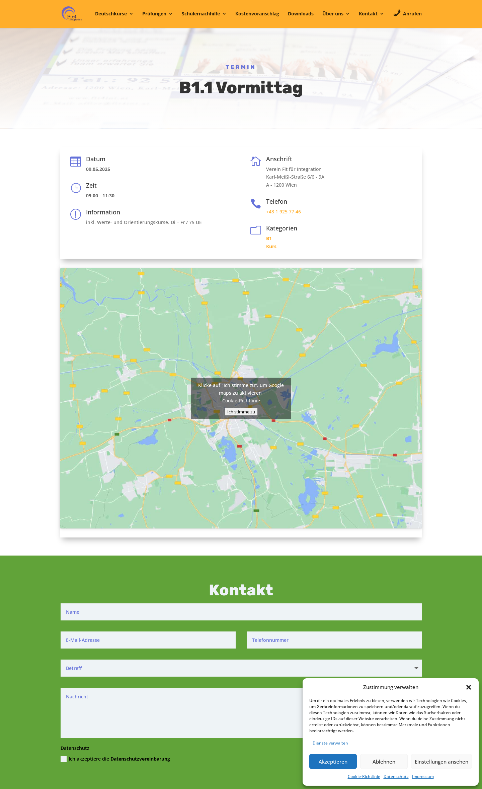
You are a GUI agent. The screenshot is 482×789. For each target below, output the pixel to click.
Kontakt (368, 14)
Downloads (301, 14)
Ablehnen (384, 761)
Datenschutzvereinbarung (140, 759)
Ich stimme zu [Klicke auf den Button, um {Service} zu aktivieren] (241, 412)
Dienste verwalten (330, 743)
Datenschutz (396, 776)
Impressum (423, 776)
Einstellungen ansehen (441, 761)
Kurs (271, 246)
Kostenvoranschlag (257, 14)
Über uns (332, 14)
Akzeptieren (333, 761)
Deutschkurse (111, 14)
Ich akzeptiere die (115, 759)
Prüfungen (154, 14)
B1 (269, 238)
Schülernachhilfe (201, 14)
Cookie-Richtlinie (364, 776)
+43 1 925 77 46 (283, 211)
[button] (468, 687)
